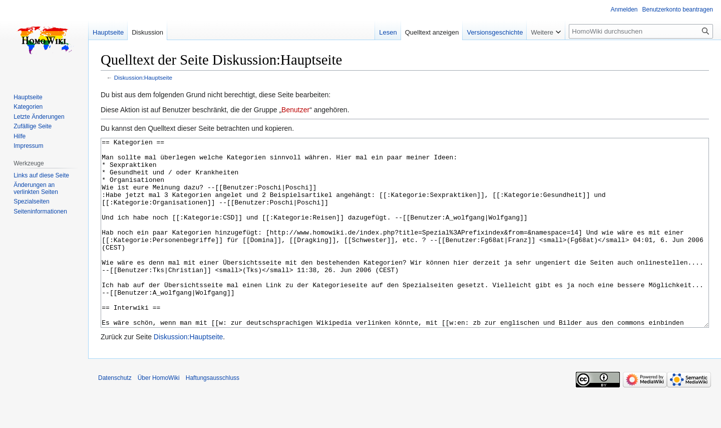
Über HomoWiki (159, 415)
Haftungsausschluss (212, 415)
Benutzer (295, 110)
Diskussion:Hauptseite (143, 77)
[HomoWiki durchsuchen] (641, 31)
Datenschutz (115, 415)
